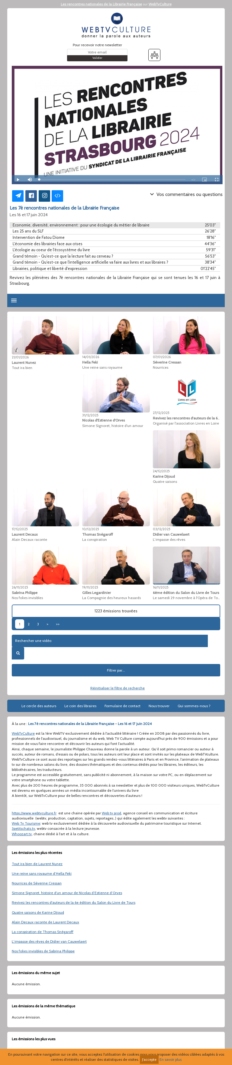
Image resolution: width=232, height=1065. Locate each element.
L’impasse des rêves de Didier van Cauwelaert (49, 941)
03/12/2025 (161, 529)
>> (58, 624)
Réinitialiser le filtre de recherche (117, 688)
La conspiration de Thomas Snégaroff (42, 931)
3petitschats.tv (23, 828)
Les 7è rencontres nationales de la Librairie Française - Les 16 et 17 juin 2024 (90, 723)
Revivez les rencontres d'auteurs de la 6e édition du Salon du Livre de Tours (73, 902)
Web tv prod (111, 813)
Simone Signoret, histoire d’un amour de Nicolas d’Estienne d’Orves (67, 892)
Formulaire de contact (122, 706)
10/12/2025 (90, 529)
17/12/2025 (20, 529)
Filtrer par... (116, 670)
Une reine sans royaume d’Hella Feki (42, 873)
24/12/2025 (161, 471)
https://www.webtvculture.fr (34, 813)
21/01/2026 (20, 357)
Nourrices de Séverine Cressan (37, 883)
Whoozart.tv (22, 834)
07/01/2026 (162, 357)
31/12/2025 (90, 415)
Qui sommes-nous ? (194, 706)
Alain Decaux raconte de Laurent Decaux (45, 922)
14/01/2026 (90, 357)
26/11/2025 (20, 587)
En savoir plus (171, 1059)
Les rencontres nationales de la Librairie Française (101, 4)
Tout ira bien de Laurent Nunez (37, 863)
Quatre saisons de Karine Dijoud (38, 912)
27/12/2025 (161, 413)
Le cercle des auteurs (38, 706)
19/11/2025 (90, 587)
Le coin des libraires (80, 706)
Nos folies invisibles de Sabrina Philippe (43, 951)
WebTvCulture (160, 4)
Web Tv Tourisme (26, 823)
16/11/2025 (161, 587)
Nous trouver (159, 706)
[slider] (112, 179)
